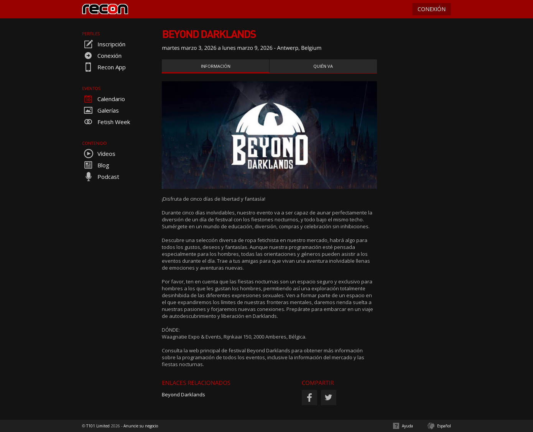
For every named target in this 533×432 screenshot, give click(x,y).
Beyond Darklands (183, 394)
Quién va (323, 66)
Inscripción (103, 44)
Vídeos (98, 153)
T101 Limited (98, 426)
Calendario (103, 99)
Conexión (102, 55)
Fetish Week (106, 122)
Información (215, 66)
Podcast (100, 176)
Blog (95, 165)
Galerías (100, 110)
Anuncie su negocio (140, 426)
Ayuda (407, 426)
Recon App (104, 67)
